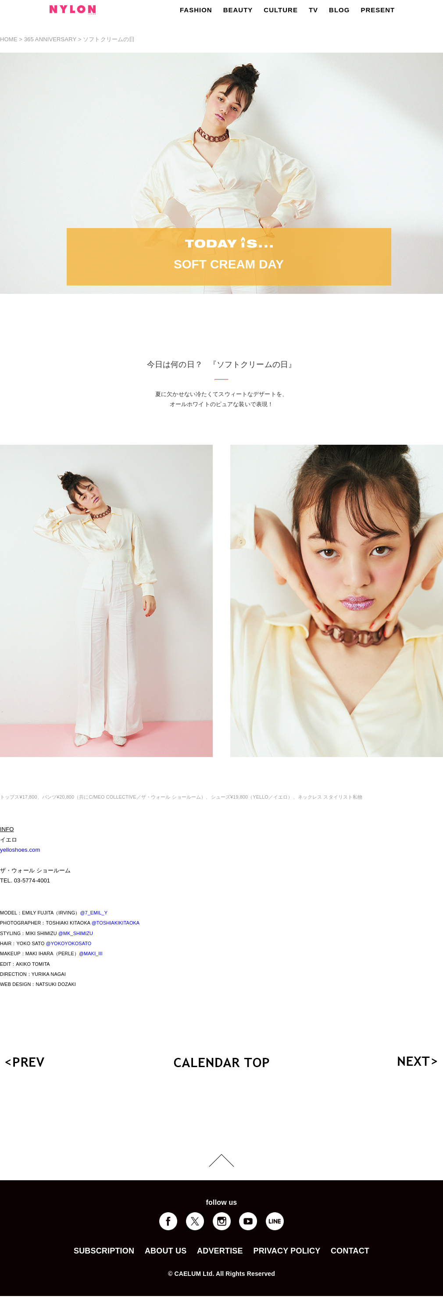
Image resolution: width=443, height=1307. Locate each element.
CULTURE (281, 10)
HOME (9, 39)
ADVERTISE (220, 1250)
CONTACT (350, 1250)
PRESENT (378, 10)
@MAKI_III (91, 953)
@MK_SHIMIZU (75, 933)
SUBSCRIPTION (104, 1250)
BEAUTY (238, 10)
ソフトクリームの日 (109, 39)
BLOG (339, 10)
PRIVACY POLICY (286, 1250)
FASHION (196, 10)
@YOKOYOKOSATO (69, 943)
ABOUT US (165, 1250)
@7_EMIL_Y (93, 912)
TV (313, 10)
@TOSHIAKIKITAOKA (116, 922)
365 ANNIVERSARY (50, 39)
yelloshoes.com (20, 849)
